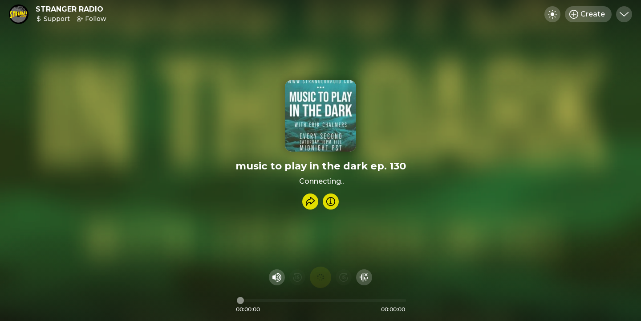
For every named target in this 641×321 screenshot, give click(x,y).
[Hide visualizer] (364, 277)
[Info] (331, 201)
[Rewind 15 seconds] (297, 277)
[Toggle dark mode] (552, 14)
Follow (91, 19)
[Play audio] (320, 277)
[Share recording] (310, 201)
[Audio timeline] (321, 300)
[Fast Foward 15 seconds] (344, 277)
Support (53, 19)
